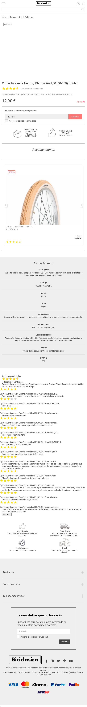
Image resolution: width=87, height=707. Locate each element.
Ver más (6, 514)
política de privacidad (27, 121)
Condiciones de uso (37, 384)
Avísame (75, 116)
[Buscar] (43, 9)
